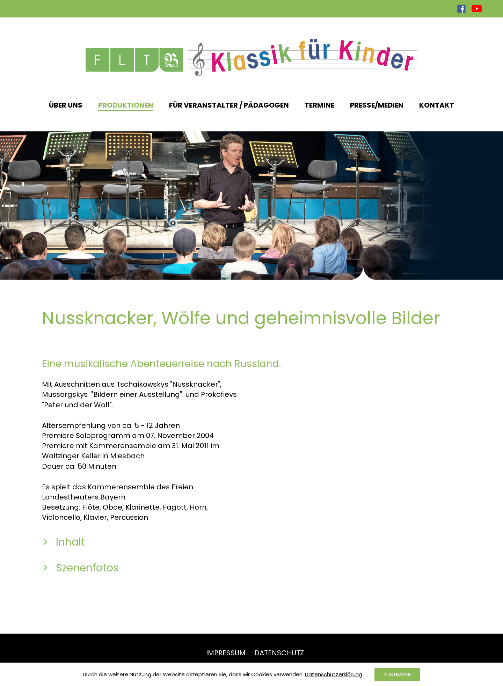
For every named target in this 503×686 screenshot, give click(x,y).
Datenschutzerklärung (333, 674)
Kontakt (436, 105)
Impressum (226, 653)
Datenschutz (279, 653)
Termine (319, 105)
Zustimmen (397, 674)
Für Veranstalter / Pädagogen (229, 105)
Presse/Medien (376, 105)
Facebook (461, 8)
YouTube (477, 8)
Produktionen (125, 105)
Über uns (65, 105)
